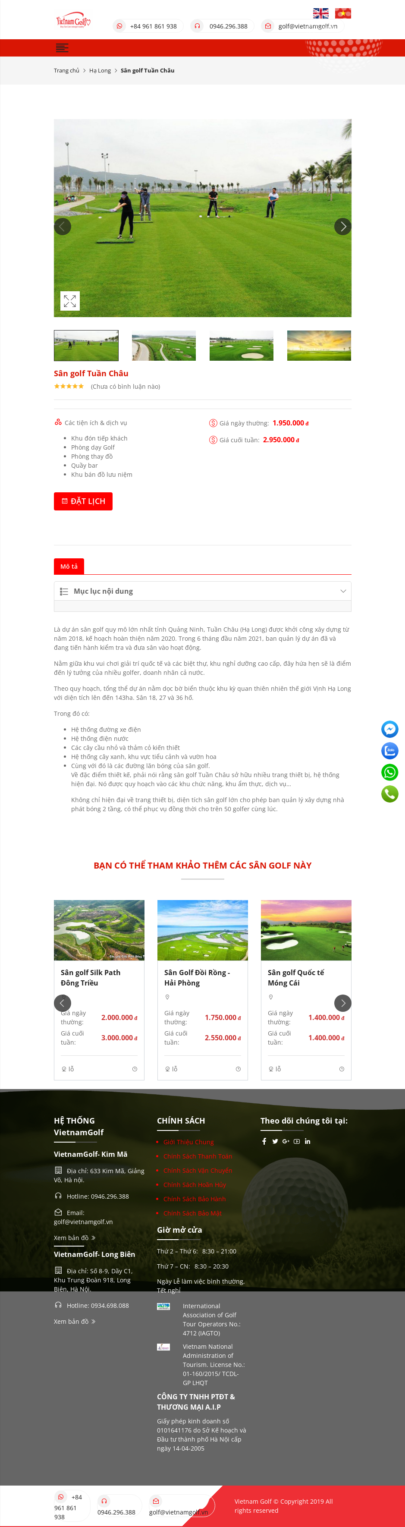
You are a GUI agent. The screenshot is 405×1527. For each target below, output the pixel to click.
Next (343, 226)
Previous (62, 226)
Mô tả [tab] (69, 566)
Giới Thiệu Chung (188, 1142)
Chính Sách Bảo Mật (192, 1213)
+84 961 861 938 (145, 26)
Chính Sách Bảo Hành (194, 1199)
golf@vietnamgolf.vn (299, 26)
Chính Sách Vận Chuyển (197, 1170)
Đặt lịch (83, 501)
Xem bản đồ (75, 1238)
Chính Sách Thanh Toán (197, 1156)
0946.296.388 (219, 26)
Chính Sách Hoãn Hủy (194, 1185)
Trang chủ (66, 70)
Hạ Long (100, 70)
